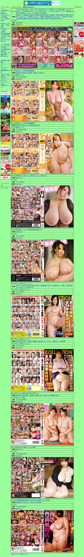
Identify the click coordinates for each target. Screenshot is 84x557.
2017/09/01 (19, 184)
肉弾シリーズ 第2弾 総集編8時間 (26, 123)
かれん (18, 287)
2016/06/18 (19, 508)
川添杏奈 (30, 125)
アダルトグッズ (5, 78)
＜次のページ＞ (23, 554)
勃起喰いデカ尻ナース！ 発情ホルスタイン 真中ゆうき (32, 175)
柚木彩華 (19, 125)
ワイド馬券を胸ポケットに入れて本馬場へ (5, 46)
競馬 (2, 60)
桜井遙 (39, 502)
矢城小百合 (32, 18)
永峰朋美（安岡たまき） (36, 395)
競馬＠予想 (4, 13)
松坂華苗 (47, 16)
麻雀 (2, 62)
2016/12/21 (19, 293)
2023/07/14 (19, 24)
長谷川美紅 (53, 18)
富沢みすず (53, 16)
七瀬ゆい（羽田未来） (67, 285)
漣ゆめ (30, 341)
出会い (2, 83)
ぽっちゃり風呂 (21, 397)
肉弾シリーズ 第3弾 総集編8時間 (26, 70)
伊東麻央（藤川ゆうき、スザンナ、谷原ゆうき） (46, 341)
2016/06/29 (19, 455)
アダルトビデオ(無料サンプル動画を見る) (5, 75)
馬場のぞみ (30, 287)
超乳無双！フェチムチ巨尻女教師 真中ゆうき (29, 229)
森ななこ (36, 16)
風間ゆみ (25, 18)
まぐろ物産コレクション (23, 289)
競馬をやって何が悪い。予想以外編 (5, 25)
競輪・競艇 (7, 60)
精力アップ (4, 80)
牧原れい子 (20, 15)
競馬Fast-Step (4, 56)
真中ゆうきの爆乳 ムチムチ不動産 (26, 447)
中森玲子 (67, 15)
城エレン (59, 16)
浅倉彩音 (20, 18)
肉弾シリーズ (20, 75)
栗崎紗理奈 (44, 285)
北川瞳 (35, 15)
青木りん (42, 72)
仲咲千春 (19, 341)
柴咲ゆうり (57, 285)
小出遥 (57, 395)
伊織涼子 (62, 15)
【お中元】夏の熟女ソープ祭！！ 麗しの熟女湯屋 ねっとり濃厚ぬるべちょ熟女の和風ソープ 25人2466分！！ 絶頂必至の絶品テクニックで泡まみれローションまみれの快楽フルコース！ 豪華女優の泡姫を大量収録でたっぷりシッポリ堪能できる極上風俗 (45, 11)
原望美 (58, 15)
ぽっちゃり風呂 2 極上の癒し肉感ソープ (28, 393)
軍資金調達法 (4, 70)
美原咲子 (64, 16)
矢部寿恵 (42, 16)
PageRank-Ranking (5, 33)
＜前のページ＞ (15, 554)
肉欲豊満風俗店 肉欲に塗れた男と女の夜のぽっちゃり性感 (33, 500)
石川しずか (51, 285)
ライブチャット (5, 82)
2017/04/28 (19, 238)
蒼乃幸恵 (30, 15)
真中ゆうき (60, 18)
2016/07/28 (19, 401)
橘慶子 (42, 18)
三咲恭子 (47, 18)
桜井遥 (18, 72)
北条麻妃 (25, 15)
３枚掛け (3, 31)
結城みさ (37, 18)
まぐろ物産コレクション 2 (24, 283)
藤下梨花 (40, 15)
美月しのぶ (24, 287)
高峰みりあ (37, 125)
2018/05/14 (19, 79)
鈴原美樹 (52, 395)
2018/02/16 (19, 131)
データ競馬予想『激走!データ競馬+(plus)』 (5, 36)
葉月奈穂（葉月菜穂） (49, 15)
